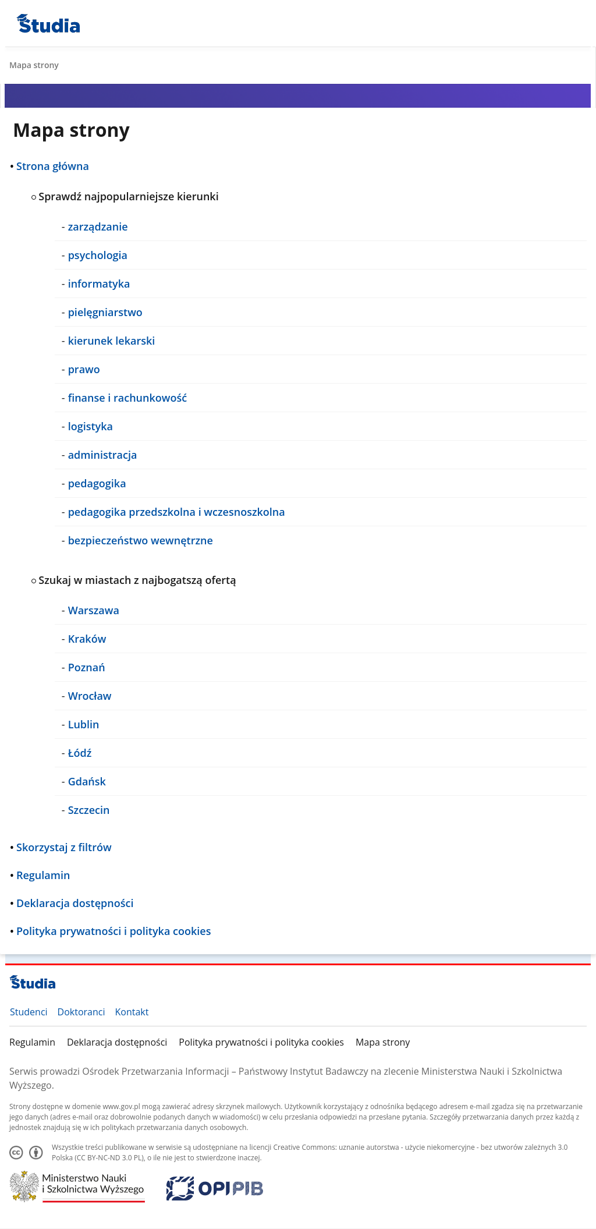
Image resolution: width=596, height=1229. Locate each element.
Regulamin (32, 1042)
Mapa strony (383, 1042)
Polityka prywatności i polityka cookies (261, 1042)
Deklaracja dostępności (117, 1042)
